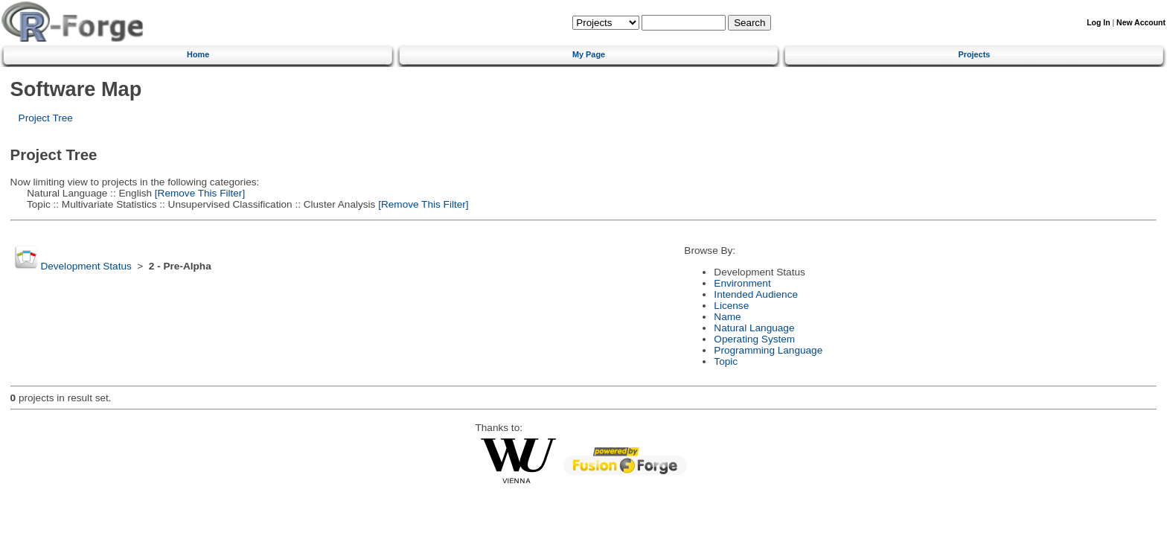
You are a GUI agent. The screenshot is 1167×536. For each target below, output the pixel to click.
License (731, 305)
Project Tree (46, 118)
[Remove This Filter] (198, 193)
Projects (974, 54)
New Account (1141, 23)
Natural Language (754, 328)
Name (727, 316)
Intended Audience (756, 294)
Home (198, 54)
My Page (588, 54)
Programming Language (768, 350)
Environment (742, 283)
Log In (1098, 23)
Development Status (85, 266)
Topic (726, 361)
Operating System (754, 339)
